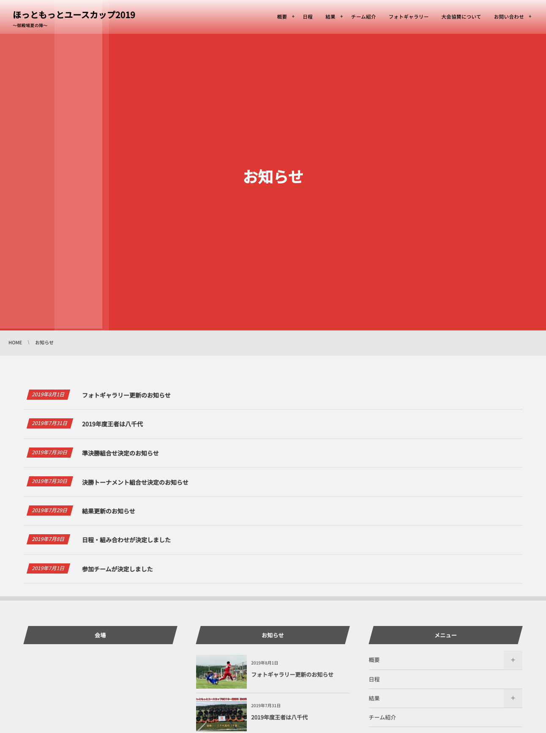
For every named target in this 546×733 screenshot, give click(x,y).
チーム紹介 (382, 717)
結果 (374, 698)
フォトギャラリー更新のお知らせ (126, 395)
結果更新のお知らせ (108, 515)
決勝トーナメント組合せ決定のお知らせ (135, 482)
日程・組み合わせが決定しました (126, 545)
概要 (374, 660)
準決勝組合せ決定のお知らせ (120, 453)
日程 (374, 679)
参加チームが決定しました (117, 573)
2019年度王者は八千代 (112, 424)
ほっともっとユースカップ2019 (74, 15)
